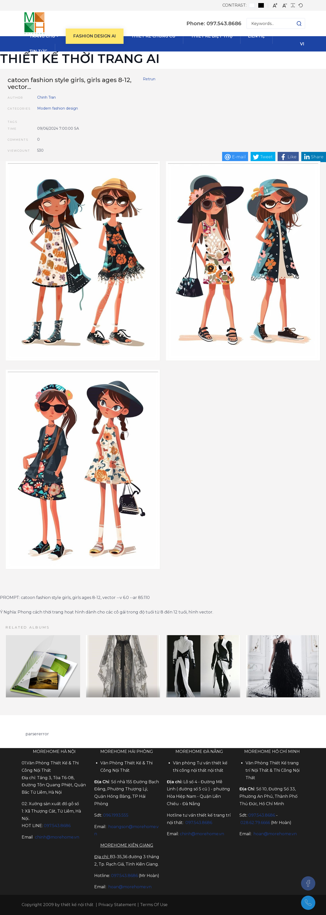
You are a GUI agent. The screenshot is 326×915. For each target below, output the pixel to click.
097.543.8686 (124, 875)
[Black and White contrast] (261, 5)
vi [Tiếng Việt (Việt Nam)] (302, 44)
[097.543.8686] (308, 903)
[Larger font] (275, 5)
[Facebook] (308, 883)
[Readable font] (293, 5)
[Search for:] (276, 23)
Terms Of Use (154, 904)
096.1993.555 (115, 815)
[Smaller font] (284, 5)
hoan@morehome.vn (130, 886)
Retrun (149, 79)
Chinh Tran (46, 97)
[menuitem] (44, 36)
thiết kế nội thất (77, 904)
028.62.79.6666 (255, 822)
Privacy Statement (117, 904)
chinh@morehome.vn (57, 837)
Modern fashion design (57, 108)
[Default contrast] (252, 5)
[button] (294, 23)
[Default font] (300, 5)
